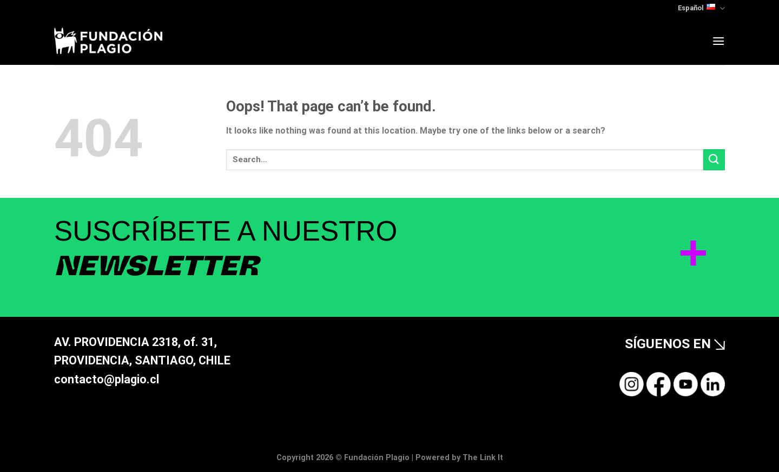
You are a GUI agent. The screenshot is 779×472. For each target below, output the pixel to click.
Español (701, 8)
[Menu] (718, 41)
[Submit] (714, 159)
